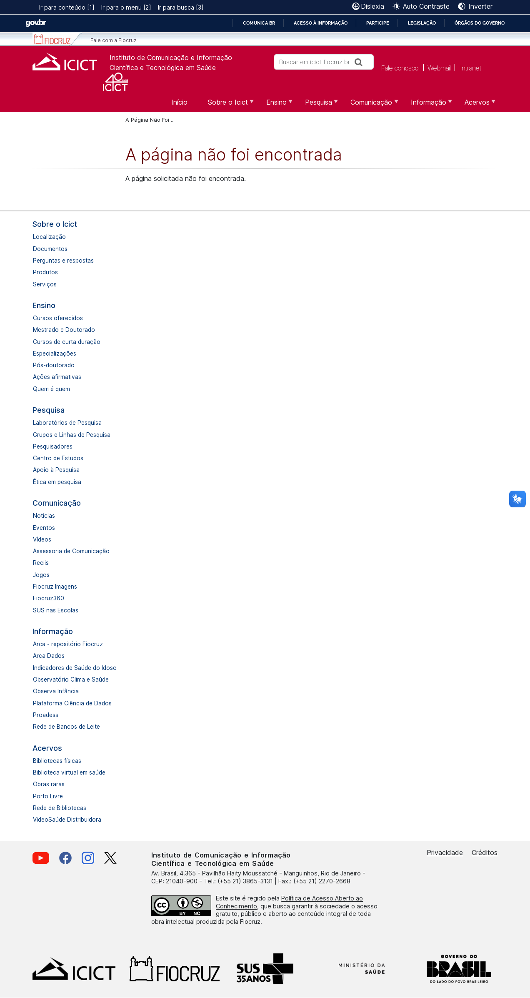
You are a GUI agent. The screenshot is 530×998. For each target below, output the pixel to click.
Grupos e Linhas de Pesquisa (71, 434)
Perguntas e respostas (63, 260)
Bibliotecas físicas (57, 760)
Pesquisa (48, 410)
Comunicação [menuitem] (370, 105)
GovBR (35, 23)
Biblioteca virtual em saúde (69, 772)
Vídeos (42, 539)
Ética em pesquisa (57, 482)
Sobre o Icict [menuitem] (227, 105)
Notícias (44, 515)
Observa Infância (56, 691)
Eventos (44, 527)
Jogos (41, 575)
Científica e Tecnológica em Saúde (163, 67)
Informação (52, 631)
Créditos (485, 852)
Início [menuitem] (179, 102)
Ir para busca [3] (181, 7)
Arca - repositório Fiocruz (68, 644)
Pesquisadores (52, 446)
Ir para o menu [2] (126, 7)
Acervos (47, 748)
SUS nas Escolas (55, 610)
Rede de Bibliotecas (59, 808)
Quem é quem (51, 389)
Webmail (439, 67)
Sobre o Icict (54, 224)
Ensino (43, 305)
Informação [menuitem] (427, 105)
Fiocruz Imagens (55, 586)
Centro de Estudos (58, 458)
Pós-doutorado (54, 365)
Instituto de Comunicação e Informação (171, 57)
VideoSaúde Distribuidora (67, 819)
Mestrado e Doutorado (64, 329)
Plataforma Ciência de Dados (72, 703)
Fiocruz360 (48, 598)
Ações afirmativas (57, 377)
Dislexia (372, 6)
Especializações (54, 353)
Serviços (45, 284)
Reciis (41, 562)
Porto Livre (48, 796)
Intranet (470, 67)
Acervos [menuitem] (476, 105)
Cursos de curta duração (66, 342)
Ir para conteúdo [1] (67, 7)
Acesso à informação (321, 23)
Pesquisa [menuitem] (317, 105)
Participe (377, 23)
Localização (49, 236)
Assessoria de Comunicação (71, 551)
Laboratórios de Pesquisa (67, 422)
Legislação (422, 23)
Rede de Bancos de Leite (66, 726)
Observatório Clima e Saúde (71, 679)
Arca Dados (49, 655)
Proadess (45, 715)
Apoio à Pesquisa (56, 469)
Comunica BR (259, 23)
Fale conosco (399, 67)
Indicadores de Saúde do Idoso (75, 667)
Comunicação (56, 503)
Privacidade (445, 852)
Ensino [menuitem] (275, 105)
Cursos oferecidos (58, 318)
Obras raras (49, 784)
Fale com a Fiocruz (113, 40)
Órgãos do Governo (480, 23)
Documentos (50, 249)
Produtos (45, 272)
